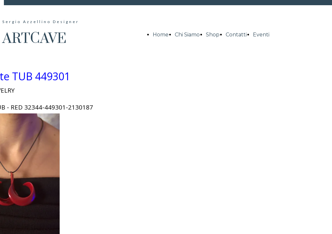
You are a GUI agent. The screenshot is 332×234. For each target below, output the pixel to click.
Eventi (261, 35)
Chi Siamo (187, 35)
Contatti (236, 35)
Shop (212, 35)
